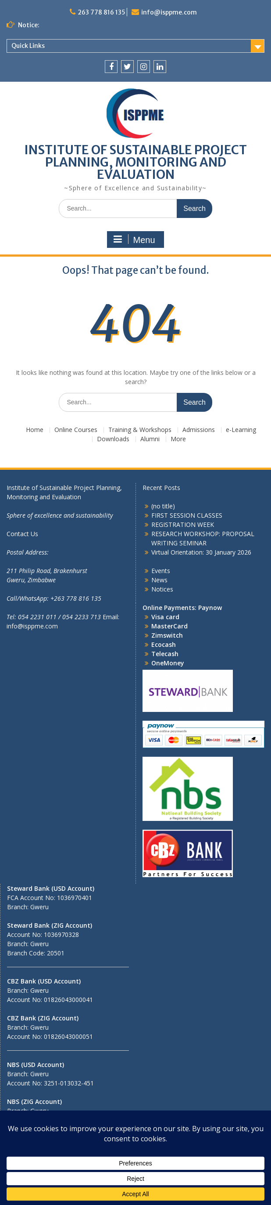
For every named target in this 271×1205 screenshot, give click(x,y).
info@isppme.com (169, 12)
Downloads (113, 439)
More (178, 439)
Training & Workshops (139, 430)
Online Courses (75, 430)
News (159, 580)
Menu (134, 239)
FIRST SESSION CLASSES (186, 515)
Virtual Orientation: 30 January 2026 (201, 552)
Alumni (150, 439)
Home (34, 430)
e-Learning (241, 430)
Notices (162, 589)
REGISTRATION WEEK (182, 524)
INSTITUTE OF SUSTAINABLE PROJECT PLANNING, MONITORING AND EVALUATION (135, 162)
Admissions (198, 430)
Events (160, 570)
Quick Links (28, 46)
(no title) (163, 506)
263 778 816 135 (101, 12)
